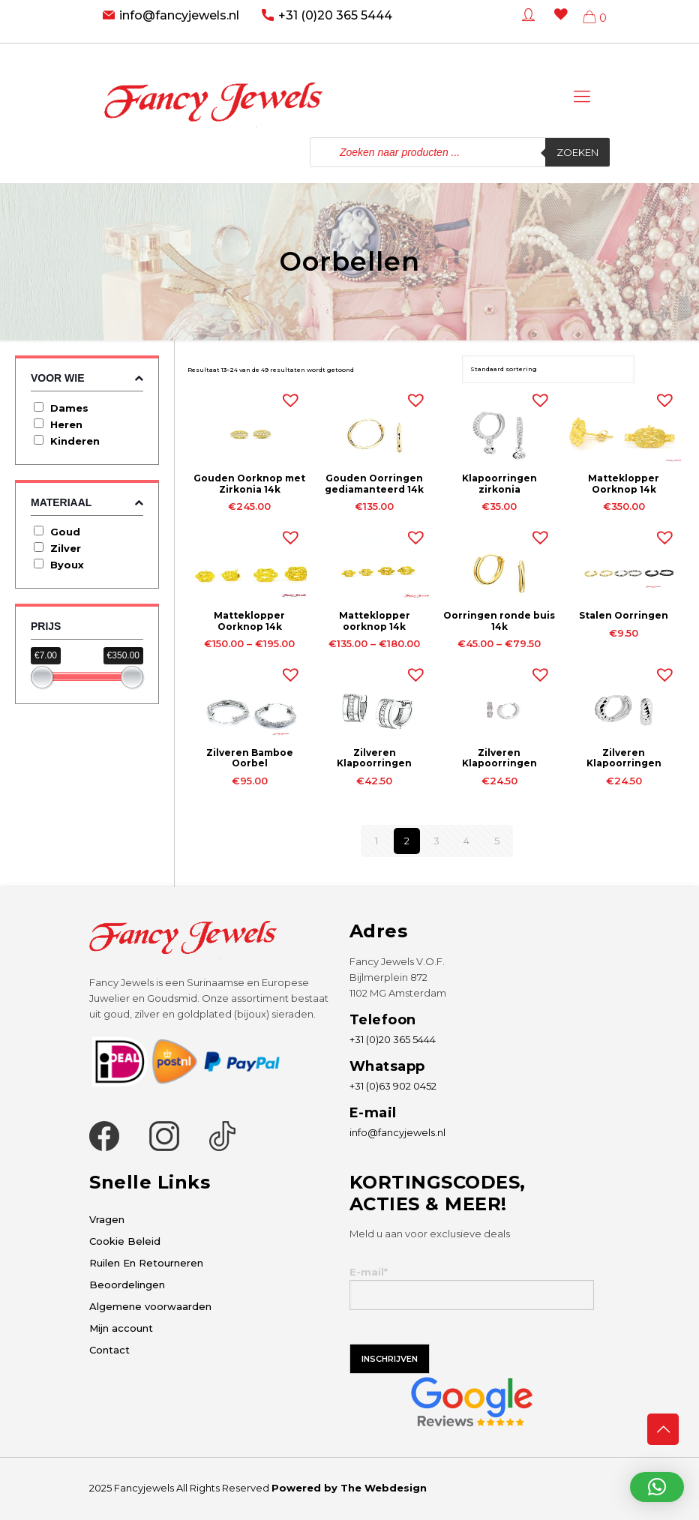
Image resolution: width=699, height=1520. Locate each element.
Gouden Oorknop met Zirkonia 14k (249, 483)
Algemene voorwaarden (150, 1306)
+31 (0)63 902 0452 (393, 1086)
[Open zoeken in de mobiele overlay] (460, 152)
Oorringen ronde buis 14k (499, 620)
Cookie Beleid (124, 1241)
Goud (65, 532)
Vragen (106, 1219)
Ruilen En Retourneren (146, 1263)
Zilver (65, 548)
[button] (287, 396)
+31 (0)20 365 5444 (335, 15)
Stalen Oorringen (623, 615)
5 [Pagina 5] (497, 841)
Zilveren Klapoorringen (374, 758)
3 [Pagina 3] (437, 841)
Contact (109, 1350)
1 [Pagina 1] (376, 841)
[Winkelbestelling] (548, 369)
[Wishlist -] (558, 25)
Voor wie (87, 378)
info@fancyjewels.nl (179, 15)
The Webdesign (383, 1488)
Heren (66, 424)
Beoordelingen (127, 1285)
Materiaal (87, 502)
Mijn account (121, 1328)
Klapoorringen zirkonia (499, 483)
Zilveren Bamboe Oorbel (249, 758)
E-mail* (472, 1288)
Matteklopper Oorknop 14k (623, 483)
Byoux (67, 565)
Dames (69, 408)
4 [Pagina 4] (467, 841)
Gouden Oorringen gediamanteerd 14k (374, 483)
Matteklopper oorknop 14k (374, 620)
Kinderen (75, 441)
